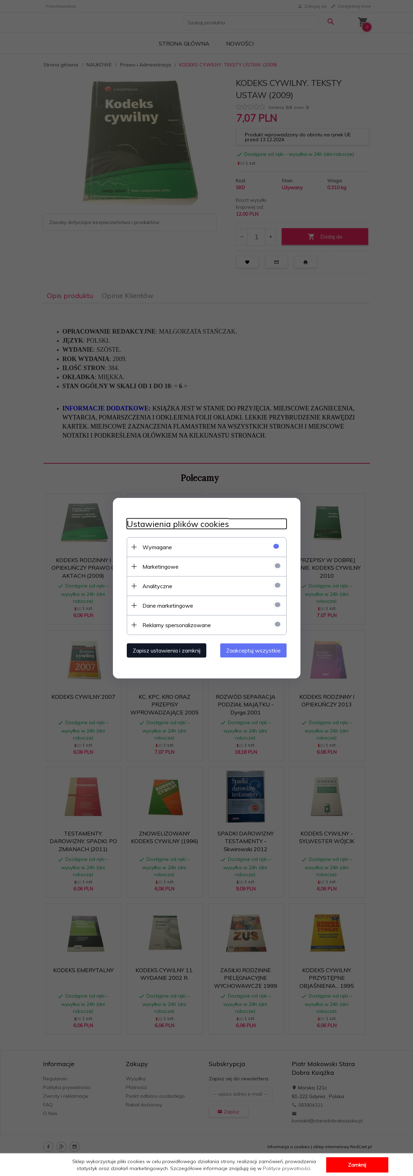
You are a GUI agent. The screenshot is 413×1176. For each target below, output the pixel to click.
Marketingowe (160, 566)
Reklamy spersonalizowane (176, 624)
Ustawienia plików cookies (178, 524)
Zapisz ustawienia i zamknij (166, 650)
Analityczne (157, 585)
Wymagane (157, 546)
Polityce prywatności (286, 1168)
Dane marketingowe (167, 605)
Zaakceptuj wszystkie (253, 650)
